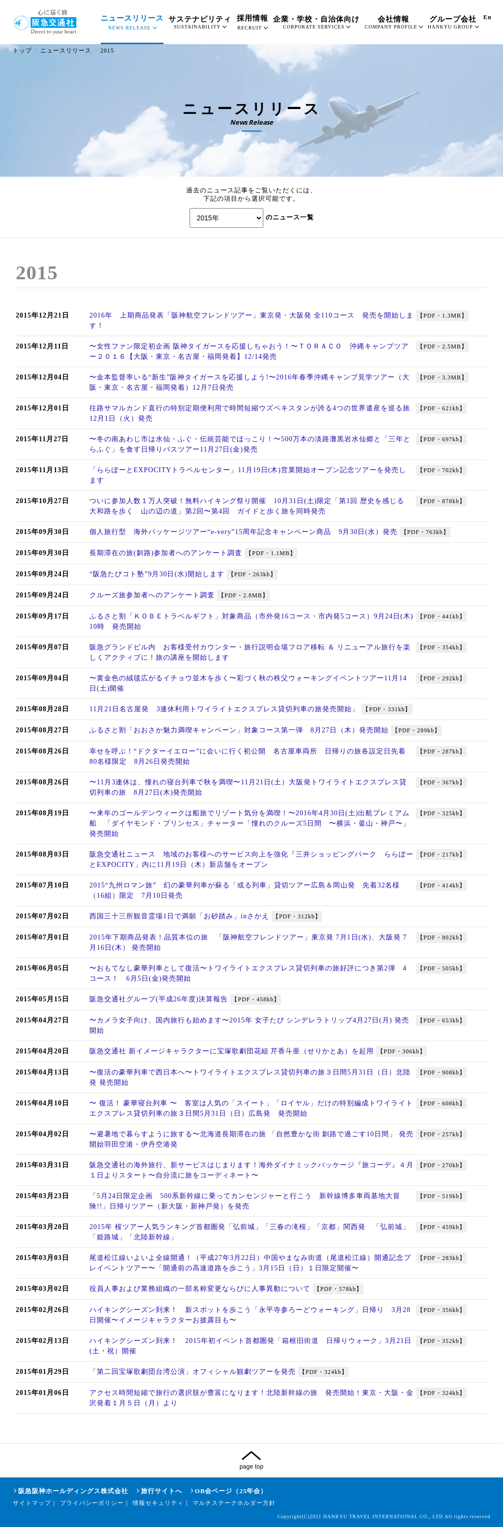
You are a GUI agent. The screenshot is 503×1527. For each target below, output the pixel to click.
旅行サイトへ (161, 1491)
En (487, 17)
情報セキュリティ (158, 1503)
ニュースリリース (65, 50)
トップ (22, 50)
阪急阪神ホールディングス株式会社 (73, 1491)
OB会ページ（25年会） (231, 1491)
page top (252, 1466)
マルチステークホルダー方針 (234, 1503)
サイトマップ (32, 1503)
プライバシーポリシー (92, 1503)
